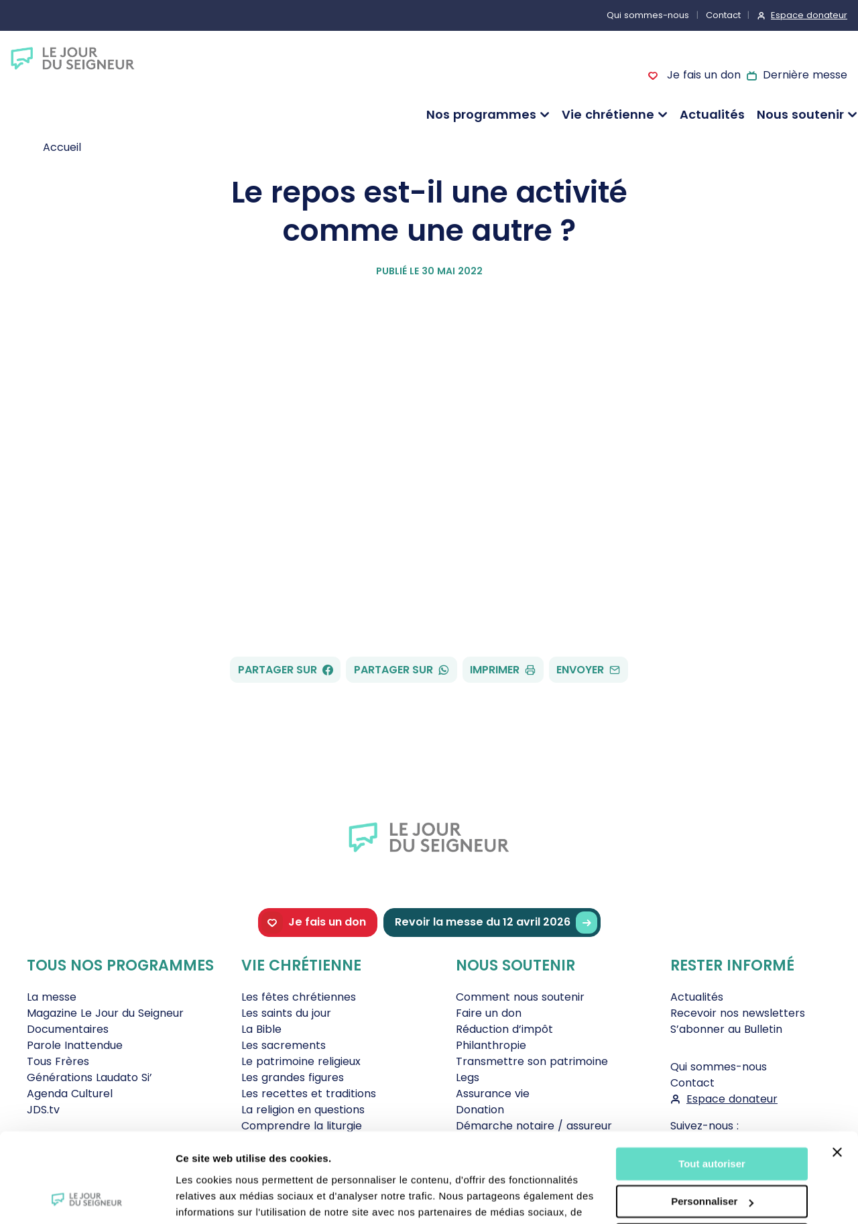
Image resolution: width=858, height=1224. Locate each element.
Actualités (712, 114)
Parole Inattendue (75, 1045)
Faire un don (489, 1013)
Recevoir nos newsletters (737, 1013)
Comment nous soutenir (520, 997)
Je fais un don (702, 74)
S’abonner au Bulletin (726, 1029)
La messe (51, 997)
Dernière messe (805, 74)
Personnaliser (712, 1117)
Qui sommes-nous (648, 15)
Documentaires (68, 1029)
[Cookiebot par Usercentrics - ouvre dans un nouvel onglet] (86, 1198)
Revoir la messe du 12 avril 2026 (496, 922)
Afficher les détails (221, 1197)
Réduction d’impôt (504, 1029)
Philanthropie (491, 1045)
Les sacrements (283, 1045)
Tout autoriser (711, 1080)
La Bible (261, 1029)
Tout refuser (712, 1156)
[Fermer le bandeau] (837, 1068)
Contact (723, 15)
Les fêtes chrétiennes (298, 997)
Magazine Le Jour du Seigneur (105, 1013)
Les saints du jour (286, 1013)
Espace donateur (809, 15)
